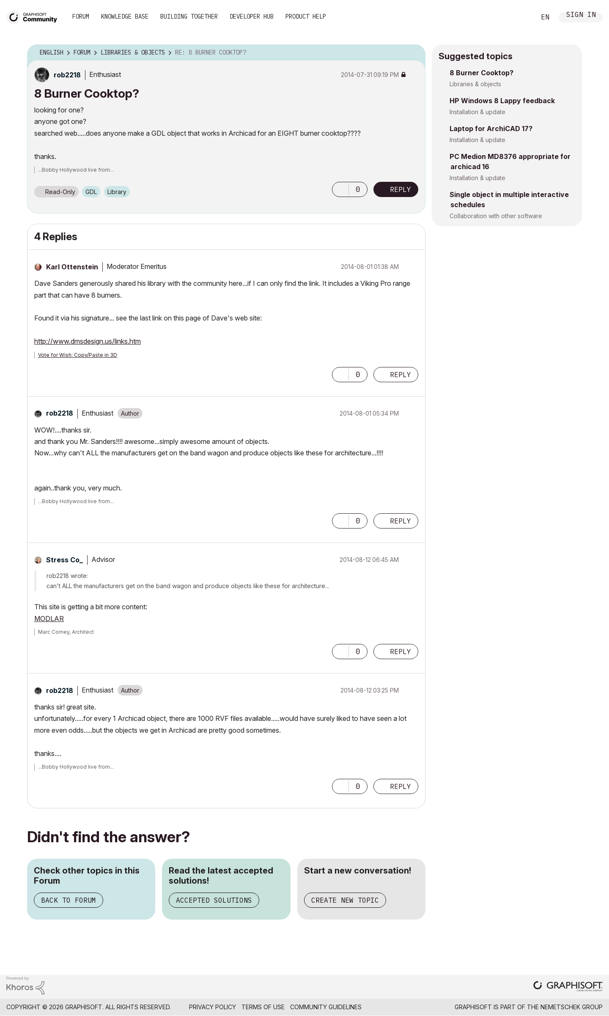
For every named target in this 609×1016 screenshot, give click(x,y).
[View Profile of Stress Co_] (64, 560)
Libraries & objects (475, 84)
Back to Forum (68, 900)
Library (116, 191)
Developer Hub (252, 16)
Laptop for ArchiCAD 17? (491, 128)
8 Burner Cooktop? (481, 72)
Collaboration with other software (496, 215)
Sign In (581, 15)
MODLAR (49, 618)
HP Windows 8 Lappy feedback (502, 100)
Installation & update (477, 111)
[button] (340, 189)
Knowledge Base (124, 16)
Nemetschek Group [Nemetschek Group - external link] (571, 1007)
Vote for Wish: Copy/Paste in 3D (77, 355)
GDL (91, 191)
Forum (80, 16)
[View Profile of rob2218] (67, 75)
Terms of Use (263, 1007)
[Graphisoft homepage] (568, 987)
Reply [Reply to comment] (400, 374)
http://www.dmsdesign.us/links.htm (87, 341)
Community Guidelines (326, 1007)
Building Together (189, 16)
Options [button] (413, 52)
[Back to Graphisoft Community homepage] (34, 16)
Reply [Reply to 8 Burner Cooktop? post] (400, 189)
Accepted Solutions (214, 900)
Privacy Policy (212, 1007)
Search (519, 17)
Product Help (305, 16)
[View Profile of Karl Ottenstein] (72, 267)
